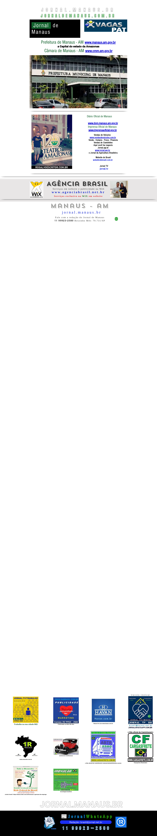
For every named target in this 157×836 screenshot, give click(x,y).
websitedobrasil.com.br (103, 160)
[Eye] (50, 822)
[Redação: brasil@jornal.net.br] (86, 822)
